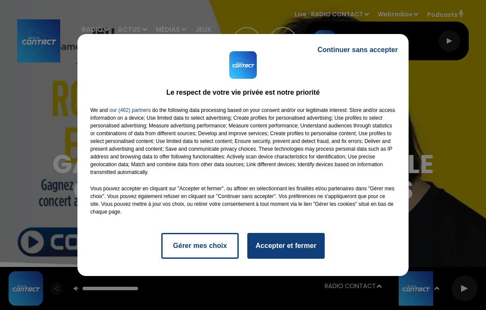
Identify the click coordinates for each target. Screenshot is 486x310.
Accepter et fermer (285, 245)
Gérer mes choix (200, 245)
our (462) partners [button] (130, 110)
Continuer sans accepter (357, 49)
